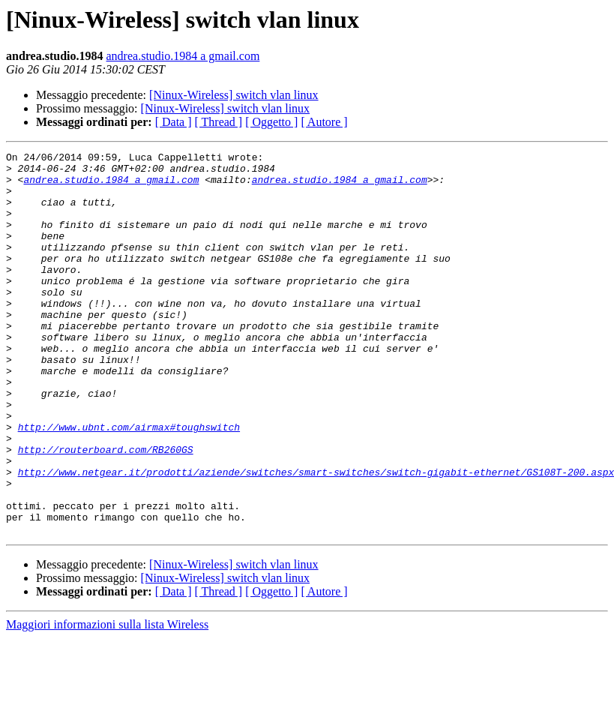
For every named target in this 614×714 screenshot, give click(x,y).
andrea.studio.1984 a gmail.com (183, 56)
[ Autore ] (324, 122)
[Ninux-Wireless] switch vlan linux (234, 94)
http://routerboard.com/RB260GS (105, 510)
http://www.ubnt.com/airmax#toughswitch (129, 483)
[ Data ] (173, 122)
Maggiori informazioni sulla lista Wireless (107, 700)
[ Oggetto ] (271, 122)
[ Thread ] (219, 122)
